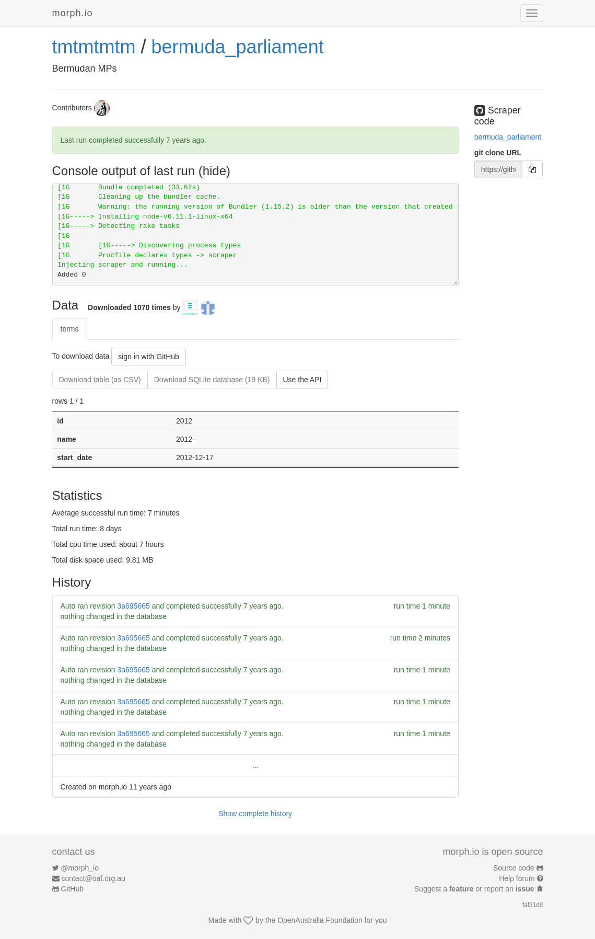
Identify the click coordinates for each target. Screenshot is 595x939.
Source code (513, 868)
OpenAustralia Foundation (320, 920)
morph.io (72, 13)
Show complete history (255, 813)
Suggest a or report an (475, 889)
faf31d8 (532, 905)
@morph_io (80, 868)
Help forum (516, 878)
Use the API (302, 379)
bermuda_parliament (237, 47)
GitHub (72, 889)
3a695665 (133, 606)
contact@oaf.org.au (93, 878)
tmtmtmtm (94, 47)
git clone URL (497, 152)
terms (70, 329)
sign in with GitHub (148, 356)
